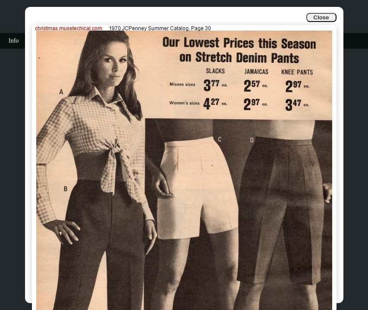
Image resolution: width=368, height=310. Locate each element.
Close (321, 17)
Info (14, 40)
